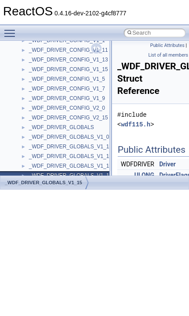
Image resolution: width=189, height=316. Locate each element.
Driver (167, 164)
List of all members (168, 55)
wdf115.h (135, 124)
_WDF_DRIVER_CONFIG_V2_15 (68, 118)
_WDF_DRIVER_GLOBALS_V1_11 (70, 156)
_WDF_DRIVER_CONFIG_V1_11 (68, 50)
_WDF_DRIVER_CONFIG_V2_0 (67, 108)
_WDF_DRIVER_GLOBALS (61, 127)
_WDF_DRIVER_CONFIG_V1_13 (68, 60)
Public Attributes (167, 45)
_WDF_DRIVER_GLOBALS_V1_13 (70, 166)
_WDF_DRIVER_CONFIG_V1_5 (67, 79)
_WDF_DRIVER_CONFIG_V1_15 (68, 69)
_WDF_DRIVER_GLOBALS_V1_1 (69, 147)
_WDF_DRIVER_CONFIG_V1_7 (67, 89)
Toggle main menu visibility (11, 29)
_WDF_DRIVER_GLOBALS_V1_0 (69, 137)
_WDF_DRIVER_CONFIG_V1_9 (67, 98)
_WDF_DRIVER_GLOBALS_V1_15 (43, 182)
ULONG (144, 175)
